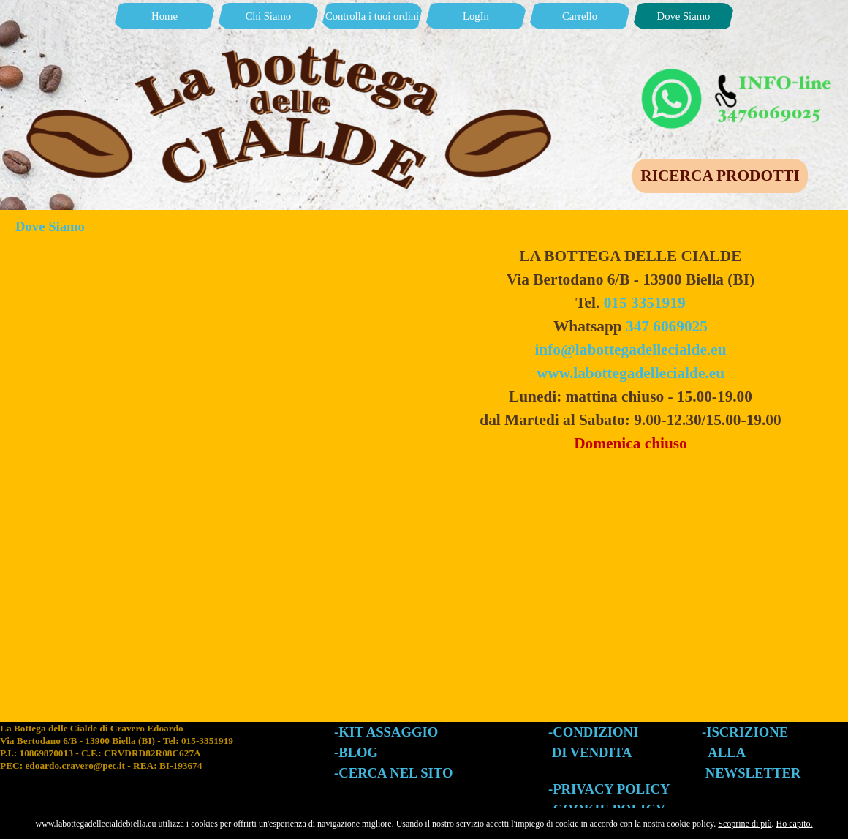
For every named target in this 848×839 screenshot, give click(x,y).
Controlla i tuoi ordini (372, 16)
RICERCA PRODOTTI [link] (719, 175)
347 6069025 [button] (667, 326)
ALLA (727, 752)
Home (164, 16)
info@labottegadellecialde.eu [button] (630, 349)
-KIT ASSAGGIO (386, 732)
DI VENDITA (592, 752)
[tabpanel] (630, 349)
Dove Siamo (684, 16)
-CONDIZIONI (593, 732)
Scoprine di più (744, 824)
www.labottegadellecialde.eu (630, 373)
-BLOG (356, 752)
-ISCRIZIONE (745, 732)
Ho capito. (794, 824)
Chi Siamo (268, 16)
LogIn (476, 16)
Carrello (579, 16)
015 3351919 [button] (645, 303)
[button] (738, 72)
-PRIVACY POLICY (609, 789)
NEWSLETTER (753, 772)
